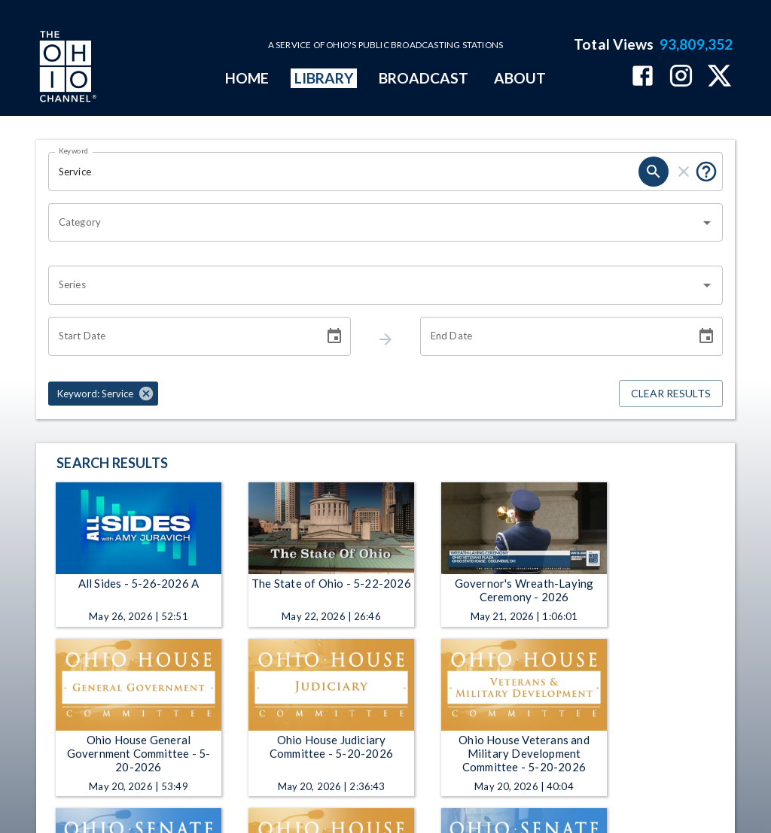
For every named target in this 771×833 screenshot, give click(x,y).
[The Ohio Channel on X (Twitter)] (719, 77)
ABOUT (520, 78)
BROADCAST (424, 78)
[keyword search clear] (684, 172)
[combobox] (374, 223)
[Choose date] (334, 336)
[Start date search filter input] (180, 336)
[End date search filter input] (552, 336)
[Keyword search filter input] (343, 171)
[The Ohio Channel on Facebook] (642, 77)
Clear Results (671, 394)
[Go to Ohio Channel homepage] (66, 68)
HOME (247, 78)
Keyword (74, 150)
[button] (103, 394)
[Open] (707, 222)
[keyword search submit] (653, 172)
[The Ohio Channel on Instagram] (681, 77)
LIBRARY (324, 78)
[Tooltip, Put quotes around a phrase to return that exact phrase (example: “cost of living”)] (706, 172)
